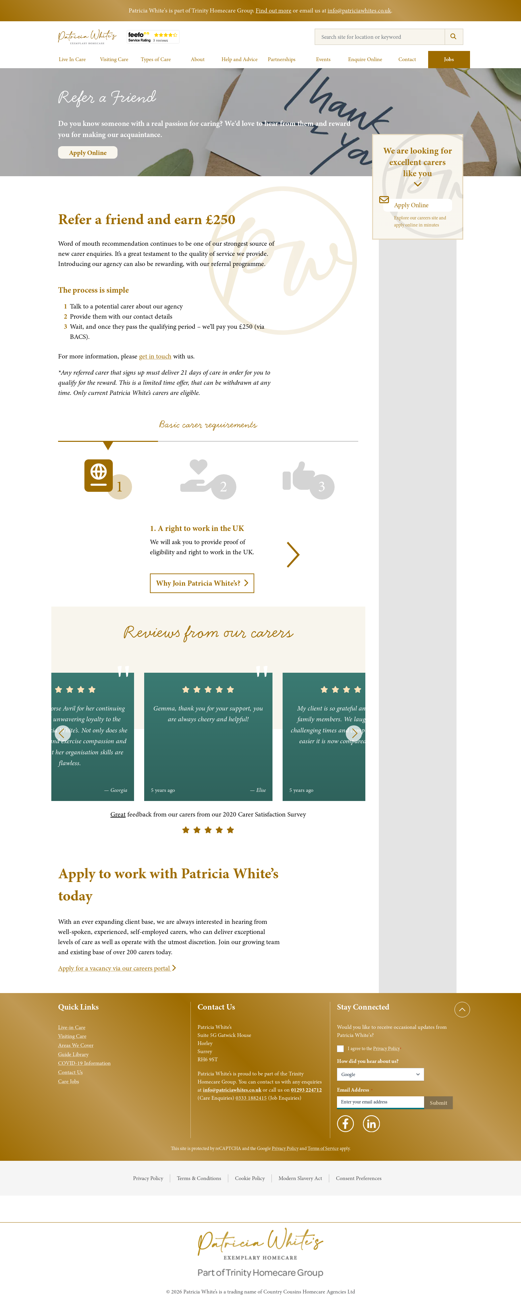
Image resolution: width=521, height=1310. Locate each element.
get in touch (155, 356)
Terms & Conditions (199, 1178)
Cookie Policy (250, 1178)
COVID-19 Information (84, 1063)
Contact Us (70, 1072)
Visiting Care (72, 1036)
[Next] (286, 554)
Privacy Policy (386, 1048)
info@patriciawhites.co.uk (359, 10)
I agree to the (374, 1048)
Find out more (273, 10)
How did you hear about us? (367, 1061)
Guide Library (73, 1054)
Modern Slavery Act (300, 1178)
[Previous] (63, 733)
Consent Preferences (359, 1178)
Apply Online (88, 152)
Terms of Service (323, 1148)
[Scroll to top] (462, 1009)
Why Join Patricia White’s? (202, 583)
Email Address (355, 1090)
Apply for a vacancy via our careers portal (117, 968)
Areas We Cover (76, 1045)
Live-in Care (71, 1027)
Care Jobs (68, 1081)
